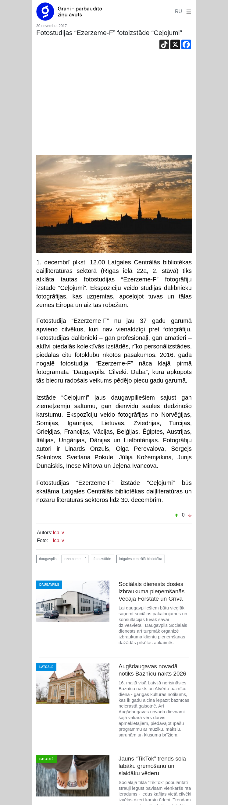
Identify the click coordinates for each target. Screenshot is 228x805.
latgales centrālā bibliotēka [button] (140, 559)
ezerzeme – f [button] (74, 559)
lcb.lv (58, 532)
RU (178, 11)
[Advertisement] (114, 105)
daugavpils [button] (47, 559)
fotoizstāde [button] (102, 559)
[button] (187, 11)
